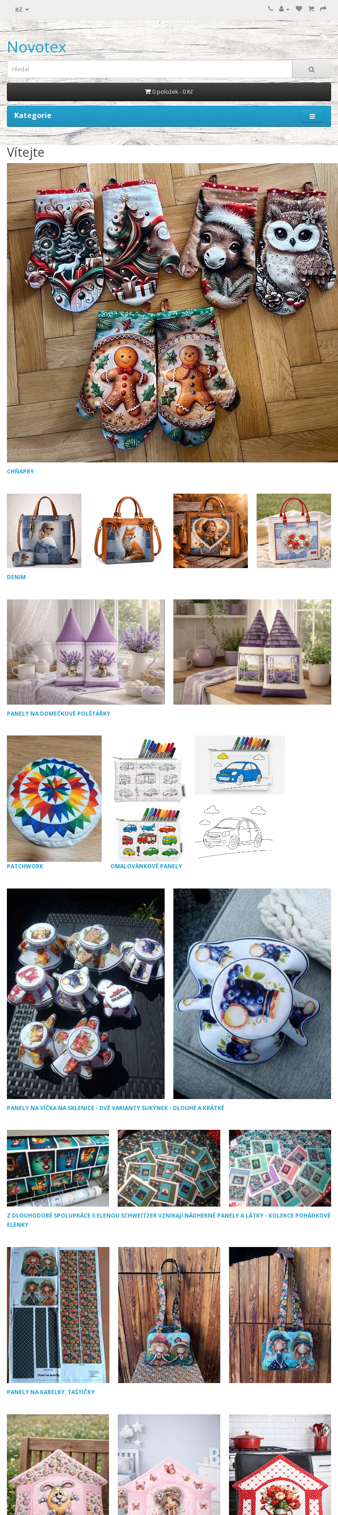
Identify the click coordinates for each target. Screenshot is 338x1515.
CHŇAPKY (20, 471)
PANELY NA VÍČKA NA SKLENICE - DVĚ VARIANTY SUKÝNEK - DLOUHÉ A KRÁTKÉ (115, 1108)
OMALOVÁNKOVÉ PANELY (198, 802)
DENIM (16, 577)
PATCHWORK (54, 802)
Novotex (36, 46)
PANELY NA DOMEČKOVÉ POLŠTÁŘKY (58, 714)
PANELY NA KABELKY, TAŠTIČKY (51, 1392)
